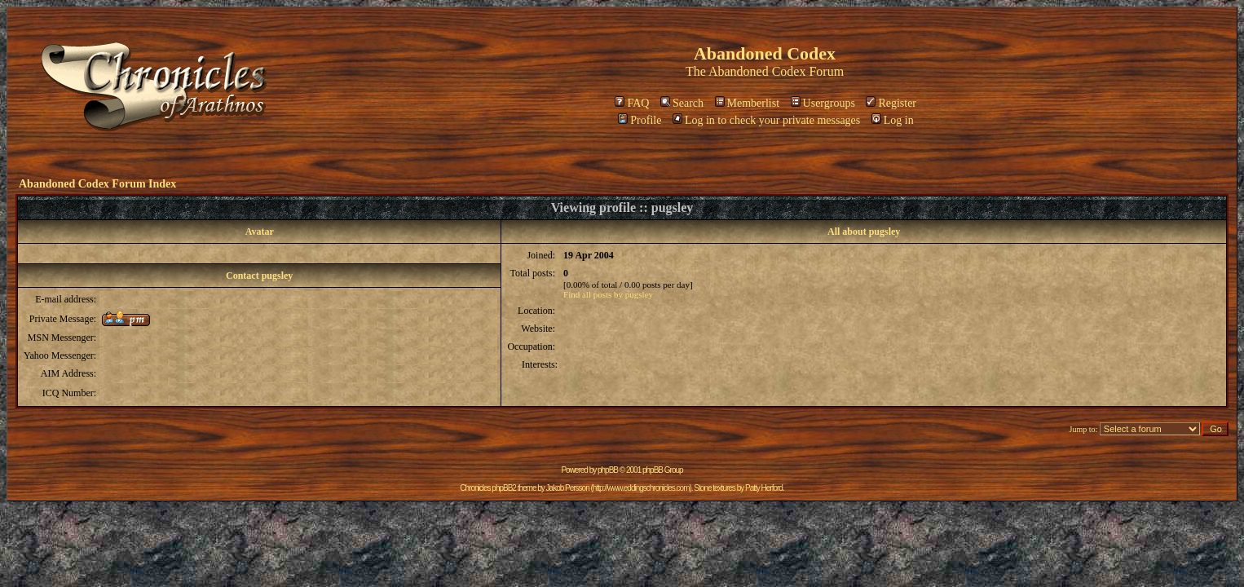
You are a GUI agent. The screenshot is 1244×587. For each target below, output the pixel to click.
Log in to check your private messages (766, 120)
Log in (892, 120)
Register (891, 103)
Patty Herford (764, 487)
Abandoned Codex (757, 71)
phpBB (608, 470)
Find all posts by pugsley (608, 294)
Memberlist (747, 103)
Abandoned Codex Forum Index (97, 184)
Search (682, 103)
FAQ (632, 103)
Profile (639, 120)
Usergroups (823, 103)
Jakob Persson (567, 487)
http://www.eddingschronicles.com (641, 487)
